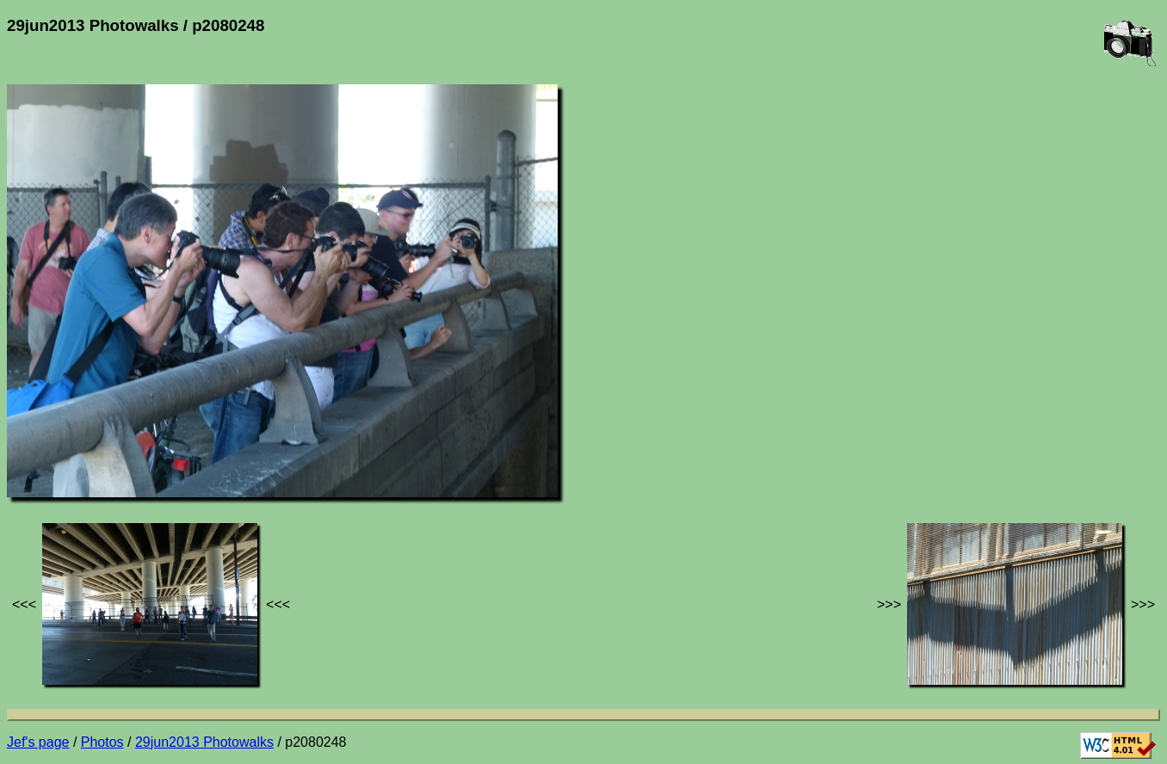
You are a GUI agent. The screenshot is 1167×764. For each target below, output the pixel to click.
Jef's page (38, 742)
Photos (102, 742)
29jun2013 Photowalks (204, 742)
